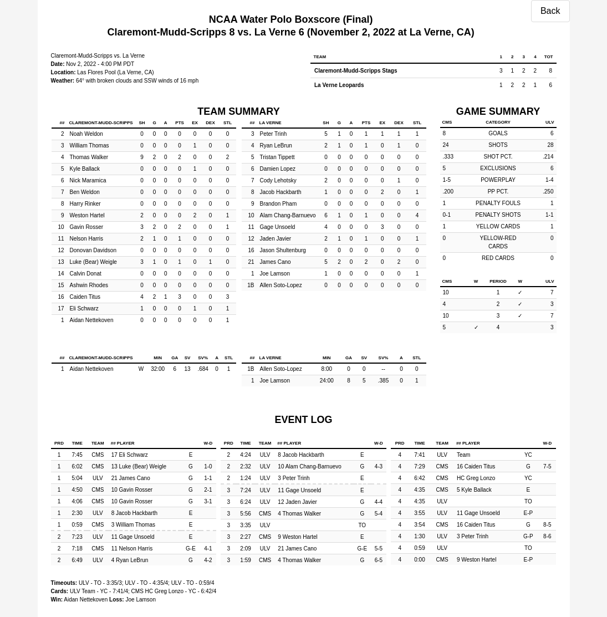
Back (550, 11)
